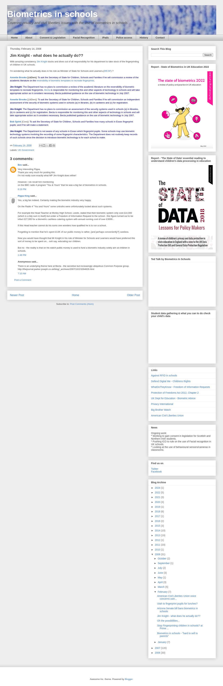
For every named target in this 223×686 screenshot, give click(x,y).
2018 (158, 511)
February (163, 591)
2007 (158, 648)
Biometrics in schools (52, 14)
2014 (158, 530)
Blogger (128, 679)
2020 (158, 502)
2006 (158, 652)
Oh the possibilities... (168, 620)
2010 (158, 549)
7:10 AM (22, 273)
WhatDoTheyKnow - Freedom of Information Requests (180, 387)
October (162, 558)
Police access (124, 37)
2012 (158, 540)
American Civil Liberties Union (167, 415)
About (28, 37)
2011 (158, 544)
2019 (158, 506)
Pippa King (24, 196)
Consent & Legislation (53, 37)
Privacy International (162, 404)
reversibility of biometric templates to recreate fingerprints (65, 80)
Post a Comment (22, 280)
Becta (47, 90)
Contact (160, 37)
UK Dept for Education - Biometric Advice (173, 398)
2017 (158, 516)
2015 (158, 525)
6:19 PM (22, 189)
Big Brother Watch (161, 409)
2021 (158, 497)
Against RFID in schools (164, 375)
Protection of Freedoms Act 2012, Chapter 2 (175, 392)
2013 (158, 535)
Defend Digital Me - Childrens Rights (170, 381)
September (164, 563)
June (161, 572)
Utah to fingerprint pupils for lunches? (177, 603)
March (161, 587)
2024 (158, 487)
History (144, 37)
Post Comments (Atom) (82, 304)
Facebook (156, 471)
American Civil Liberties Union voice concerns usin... (176, 597)
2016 (158, 521)
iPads (105, 37)
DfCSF (107, 71)
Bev (20, 165)
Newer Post (17, 295)
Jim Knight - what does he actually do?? (178, 616)
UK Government (26, 150)
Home (14, 37)
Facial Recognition (84, 37)
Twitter (154, 468)
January (162, 642)
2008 (158, 554)
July (160, 568)
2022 (158, 492)
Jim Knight (42, 61)
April (160, 582)
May (160, 577)
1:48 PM (22, 255)
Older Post (133, 295)
